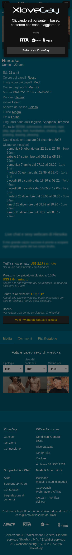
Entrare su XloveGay (36, 50)
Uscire (36, 33)
